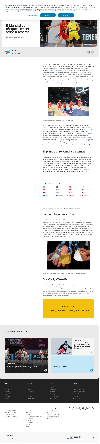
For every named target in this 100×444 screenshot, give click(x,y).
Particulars (29, 410)
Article (29, 387)
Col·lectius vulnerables (79, 389)
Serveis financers (54, 396)
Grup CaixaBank (52, 410)
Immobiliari (53, 389)
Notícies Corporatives (10, 410)
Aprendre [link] (7, 391)
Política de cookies (71, 11)
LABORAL (71, 310)
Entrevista (30, 394)
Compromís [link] (8, 396)
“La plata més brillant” (56, 70)
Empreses (29, 412)
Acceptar (66, 15)
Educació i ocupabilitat (79, 391)
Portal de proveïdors (53, 416)
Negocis (28, 414)
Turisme (52, 391)
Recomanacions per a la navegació (11, 440)
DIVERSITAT (52, 310)
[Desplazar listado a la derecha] (91, 310)
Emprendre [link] (8, 394)
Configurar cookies (32, 15)
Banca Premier (30, 418)
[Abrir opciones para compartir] (88, 52)
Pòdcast (29, 396)
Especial (29, 389)
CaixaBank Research (11, 414)
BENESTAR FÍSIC (61, 310)
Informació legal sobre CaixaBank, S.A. (26, 438)
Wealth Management (32, 420)
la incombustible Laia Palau (83, 133)
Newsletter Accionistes (11, 416)
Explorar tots (30, 398)
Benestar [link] (7, 389)
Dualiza (49, 418)
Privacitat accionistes (31, 440)
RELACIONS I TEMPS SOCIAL (82, 310)
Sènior (74, 387)
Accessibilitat (42, 438)
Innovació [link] (7, 398)
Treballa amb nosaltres (53, 414)
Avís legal (15, 438)
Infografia (30, 391)
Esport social (76, 396)
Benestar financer (78, 394)
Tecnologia (53, 394)
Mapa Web (37, 438)
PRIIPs (28, 426)
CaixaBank (15, 51)
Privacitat (22, 440)
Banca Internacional (32, 422)
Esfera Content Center (11, 412)
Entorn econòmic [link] (9, 387)
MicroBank (50, 412)
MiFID (28, 424)
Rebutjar (47, 15)
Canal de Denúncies (41, 440)
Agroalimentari (54, 387)
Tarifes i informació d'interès (34, 416)
